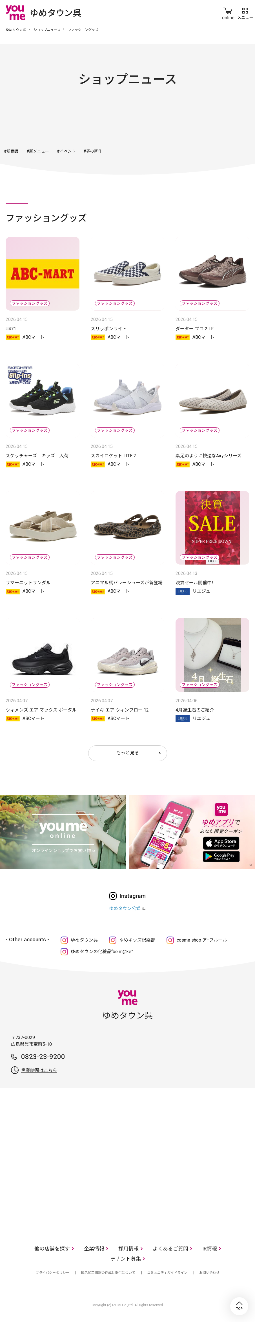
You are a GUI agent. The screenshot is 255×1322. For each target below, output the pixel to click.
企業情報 (94, 1249)
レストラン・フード (173, 122)
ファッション (82, 122)
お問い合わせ (209, 1273)
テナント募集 (125, 1259)
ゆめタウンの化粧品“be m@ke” (102, 951)
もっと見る (127, 752)
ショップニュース (47, 30)
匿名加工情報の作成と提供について (108, 1273)
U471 (11, 328)
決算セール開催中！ (195, 582)
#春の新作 (92, 151)
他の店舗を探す (52, 1249)
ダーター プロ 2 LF (195, 328)
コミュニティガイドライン (167, 1273)
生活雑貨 (143, 122)
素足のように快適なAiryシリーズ (208, 455)
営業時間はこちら (39, 1070)
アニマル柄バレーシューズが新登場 (127, 582)
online (228, 12)
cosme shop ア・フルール (202, 940)
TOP (239, 1306)
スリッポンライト (109, 328)
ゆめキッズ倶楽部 (137, 940)
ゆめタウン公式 (125, 908)
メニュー (245, 12)
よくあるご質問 (170, 1249)
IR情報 (209, 1249)
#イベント (66, 151)
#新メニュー (37, 151)
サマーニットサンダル (28, 582)
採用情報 (128, 1249)
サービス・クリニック (204, 122)
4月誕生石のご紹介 (195, 710)
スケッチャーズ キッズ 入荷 (37, 455)
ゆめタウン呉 (16, 30)
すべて (51, 122)
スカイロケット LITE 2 (113, 455)
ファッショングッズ (112, 122)
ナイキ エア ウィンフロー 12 (120, 710)
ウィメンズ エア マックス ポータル (41, 710)
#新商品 (11, 151)
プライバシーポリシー (52, 1273)
